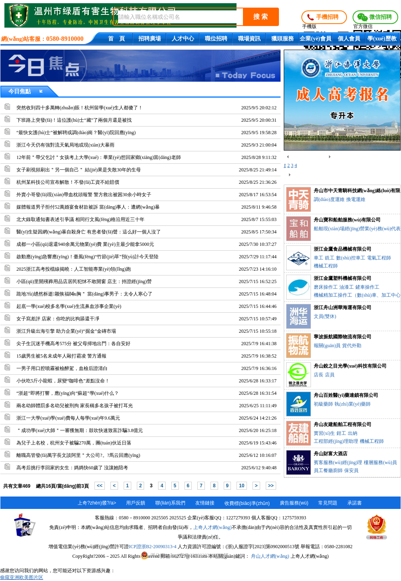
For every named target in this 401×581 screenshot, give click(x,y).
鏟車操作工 (367, 287)
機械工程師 (326, 266)
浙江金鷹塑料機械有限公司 (342, 278)
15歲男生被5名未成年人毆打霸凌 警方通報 (61, 356)
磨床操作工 (326, 287)
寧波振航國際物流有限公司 (342, 337)
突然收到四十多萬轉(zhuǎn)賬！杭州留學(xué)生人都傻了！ (79, 108)
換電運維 (355, 199)
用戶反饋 (135, 503)
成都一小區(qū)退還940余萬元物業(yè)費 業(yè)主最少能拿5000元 (85, 244)
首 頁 (116, 39)
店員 (330, 375)
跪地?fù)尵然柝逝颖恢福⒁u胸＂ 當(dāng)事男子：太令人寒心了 (84, 294)
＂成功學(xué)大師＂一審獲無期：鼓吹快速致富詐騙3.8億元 (79, 430)
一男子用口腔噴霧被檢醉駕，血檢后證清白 (62, 368)
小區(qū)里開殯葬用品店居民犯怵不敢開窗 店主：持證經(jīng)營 (84, 281)
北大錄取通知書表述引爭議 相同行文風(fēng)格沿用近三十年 (80, 219)
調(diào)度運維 (329, 199)
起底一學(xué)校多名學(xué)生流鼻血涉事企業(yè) (68, 306)
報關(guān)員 (327, 345)
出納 (352, 433)
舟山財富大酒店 (330, 453)
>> (271, 486)
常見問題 (327, 503)
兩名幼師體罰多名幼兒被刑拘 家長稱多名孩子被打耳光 (74, 405)
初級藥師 (323, 404)
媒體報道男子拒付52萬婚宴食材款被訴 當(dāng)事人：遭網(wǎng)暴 (88, 207)
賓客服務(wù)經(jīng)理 (338, 462)
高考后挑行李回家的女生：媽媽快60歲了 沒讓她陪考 (72, 467)
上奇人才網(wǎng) (212, 527)
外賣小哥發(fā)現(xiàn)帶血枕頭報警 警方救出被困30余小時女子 (83, 194)
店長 (318, 375)
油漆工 (346, 287)
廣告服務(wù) (294, 503)
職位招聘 (216, 39)
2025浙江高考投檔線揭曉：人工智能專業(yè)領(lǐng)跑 (73, 269)
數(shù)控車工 (350, 258)
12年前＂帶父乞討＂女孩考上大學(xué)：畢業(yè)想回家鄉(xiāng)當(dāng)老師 (98, 157)
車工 (318, 258)
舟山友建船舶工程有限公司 (342, 424)
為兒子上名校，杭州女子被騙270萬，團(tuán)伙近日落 (73, 443)
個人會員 (349, 39)
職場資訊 (249, 39)
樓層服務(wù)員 (380, 462)
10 (241, 486)
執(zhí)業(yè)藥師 (353, 404)
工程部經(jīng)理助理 (336, 441)
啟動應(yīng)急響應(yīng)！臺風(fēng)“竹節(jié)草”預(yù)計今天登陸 (87, 256)
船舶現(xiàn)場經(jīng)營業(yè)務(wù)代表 (357, 228)
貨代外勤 (351, 345)
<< (99, 486)
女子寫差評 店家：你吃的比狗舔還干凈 (57, 319)
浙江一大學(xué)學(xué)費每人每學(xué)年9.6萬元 (68, 418)
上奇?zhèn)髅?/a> (97, 503)
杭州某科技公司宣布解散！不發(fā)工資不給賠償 (67, 182)
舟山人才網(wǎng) (270, 556)
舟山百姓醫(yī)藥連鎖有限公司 (346, 395)
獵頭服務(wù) (282, 40)
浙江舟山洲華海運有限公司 (342, 307)
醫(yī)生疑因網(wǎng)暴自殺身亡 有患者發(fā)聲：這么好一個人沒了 (88, 232)
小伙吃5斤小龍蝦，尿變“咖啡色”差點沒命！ (63, 381)
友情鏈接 (205, 503)
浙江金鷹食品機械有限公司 (342, 249)
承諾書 (354, 503)
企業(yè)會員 (315, 39)
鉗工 (341, 433)
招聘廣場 (149, 39)
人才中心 (183, 39)
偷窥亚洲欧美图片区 (21, 577)
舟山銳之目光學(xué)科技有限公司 (350, 366)
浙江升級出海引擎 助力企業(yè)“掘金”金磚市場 (66, 331)
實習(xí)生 (324, 433)
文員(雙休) (325, 316)
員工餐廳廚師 (328, 470)
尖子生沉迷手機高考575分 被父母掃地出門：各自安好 (73, 343)
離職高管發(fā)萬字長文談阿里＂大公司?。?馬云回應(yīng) (78, 455)
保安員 (351, 470)
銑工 (330, 258)
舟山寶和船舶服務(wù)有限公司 (347, 220)
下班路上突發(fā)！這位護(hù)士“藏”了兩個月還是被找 (74, 120)
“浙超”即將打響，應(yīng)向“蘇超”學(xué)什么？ (67, 393)
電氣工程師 (379, 258)
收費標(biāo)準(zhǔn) (247, 503)
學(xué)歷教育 (381, 40)
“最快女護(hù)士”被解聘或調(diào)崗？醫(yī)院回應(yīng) (76, 132)
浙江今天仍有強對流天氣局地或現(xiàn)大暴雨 (65, 145)
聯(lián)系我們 (170, 503)
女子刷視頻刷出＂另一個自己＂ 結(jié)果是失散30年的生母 (78, 170)
